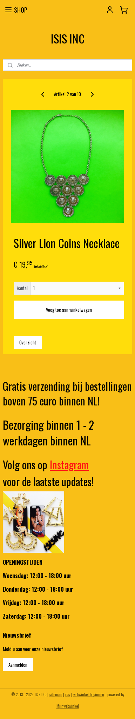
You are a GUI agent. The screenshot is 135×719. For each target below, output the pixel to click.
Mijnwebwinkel (67, 706)
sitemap (55, 694)
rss (67, 694)
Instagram (69, 464)
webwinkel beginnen (88, 694)
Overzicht (27, 341)
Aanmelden (17, 664)
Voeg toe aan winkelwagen (69, 309)
